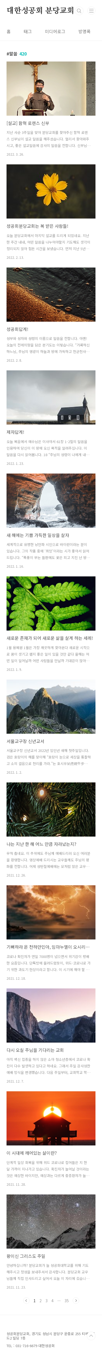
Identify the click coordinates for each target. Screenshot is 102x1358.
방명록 (84, 31)
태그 (28, 31)
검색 (79, 11)
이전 (26, 1300)
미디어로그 (55, 31)
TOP (91, 1336)
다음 (76, 1300)
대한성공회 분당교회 (40, 11)
